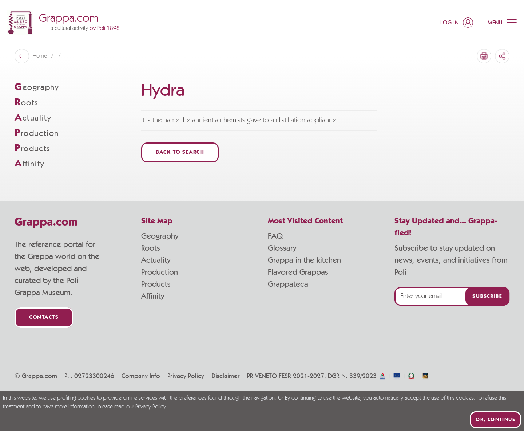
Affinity (152, 296)
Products (156, 284)
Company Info (141, 376)
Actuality (155, 260)
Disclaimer (225, 376)
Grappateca (288, 284)
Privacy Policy (185, 376)
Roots (150, 248)
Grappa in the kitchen (304, 260)
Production (159, 272)
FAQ (275, 236)
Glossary (282, 248)
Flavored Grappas (298, 272)
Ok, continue (495, 419)
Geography (159, 236)
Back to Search (180, 152)
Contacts (44, 317)
